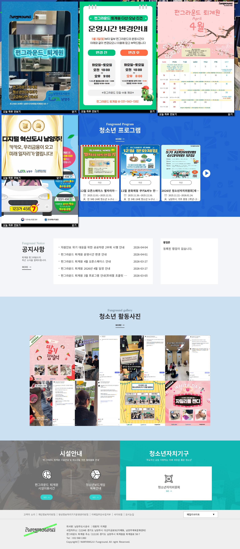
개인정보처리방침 (46, 514)
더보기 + (26, 265)
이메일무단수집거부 (101, 514)
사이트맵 (118, 514)
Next (206, 173)
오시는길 (130, 514)
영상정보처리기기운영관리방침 (73, 514)
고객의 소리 (29, 514)
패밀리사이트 (193, 514)
